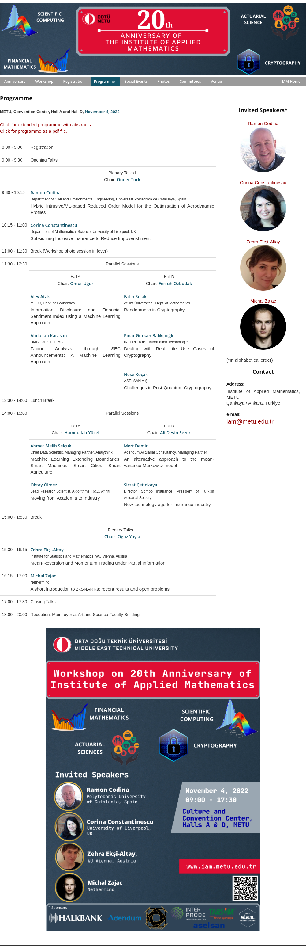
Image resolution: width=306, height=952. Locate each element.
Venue (216, 81)
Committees (190, 81)
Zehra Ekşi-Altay (263, 241)
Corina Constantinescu (263, 182)
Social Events (136, 81)
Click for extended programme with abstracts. (46, 124)
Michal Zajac (263, 300)
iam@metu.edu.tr (250, 421)
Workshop (44, 81)
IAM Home (291, 81)
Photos (163, 81)
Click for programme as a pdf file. (33, 131)
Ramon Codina (263, 123)
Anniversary (14, 81)
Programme (104, 81)
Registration (73, 81)
